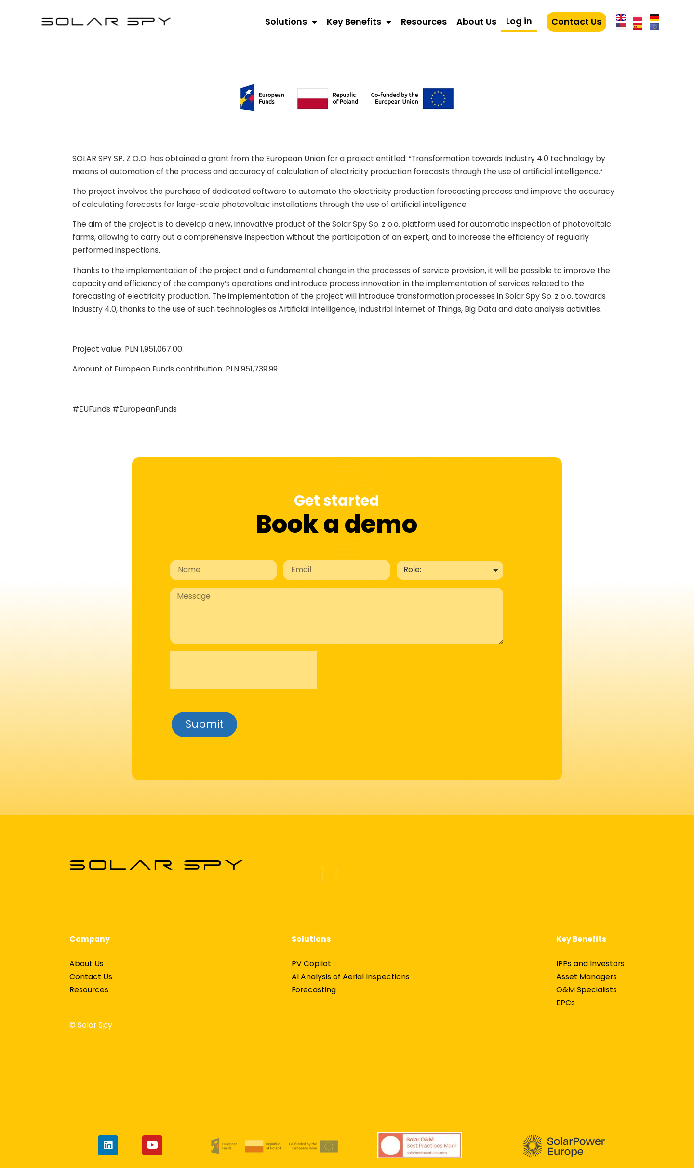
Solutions (291, 22)
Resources (424, 21)
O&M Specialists (586, 989)
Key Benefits (359, 22)
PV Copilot (311, 963)
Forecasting (314, 989)
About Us (476, 21)
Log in (519, 21)
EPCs (565, 1002)
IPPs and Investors (590, 963)
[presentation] (243, 670)
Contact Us (576, 21)
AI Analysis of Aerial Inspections (351, 976)
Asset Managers (586, 976)
